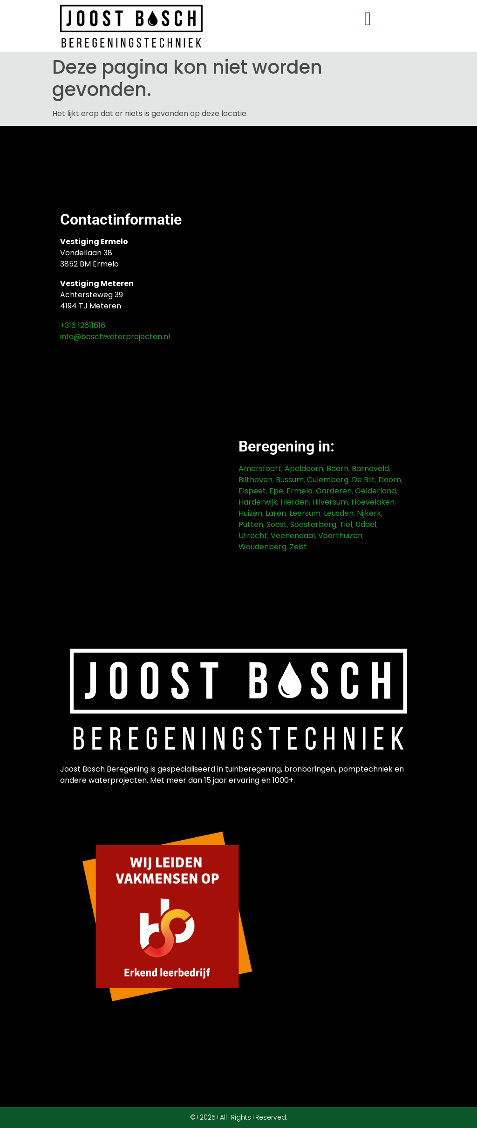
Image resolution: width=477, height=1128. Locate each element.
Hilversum (330, 502)
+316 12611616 (82, 325)
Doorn (389, 479)
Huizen (250, 513)
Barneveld (370, 468)
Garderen (334, 490)
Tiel (346, 524)
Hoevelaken (373, 502)
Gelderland (375, 490)
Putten (250, 524)
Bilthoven (255, 479)
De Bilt (363, 479)
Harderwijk (257, 502)
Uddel (365, 524)
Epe (276, 490)
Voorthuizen (340, 535)
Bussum (290, 479)
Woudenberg (262, 546)
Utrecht (252, 535)
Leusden (339, 513)
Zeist (298, 546)
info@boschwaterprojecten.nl (115, 336)
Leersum (304, 513)
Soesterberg (313, 524)
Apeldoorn (304, 468)
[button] (368, 19)
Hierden (294, 502)
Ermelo (299, 490)
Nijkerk (369, 513)
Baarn (337, 468)
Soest (276, 524)
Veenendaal (293, 535)
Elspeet (252, 490)
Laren (276, 513)
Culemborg (327, 479)
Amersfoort (259, 468)
